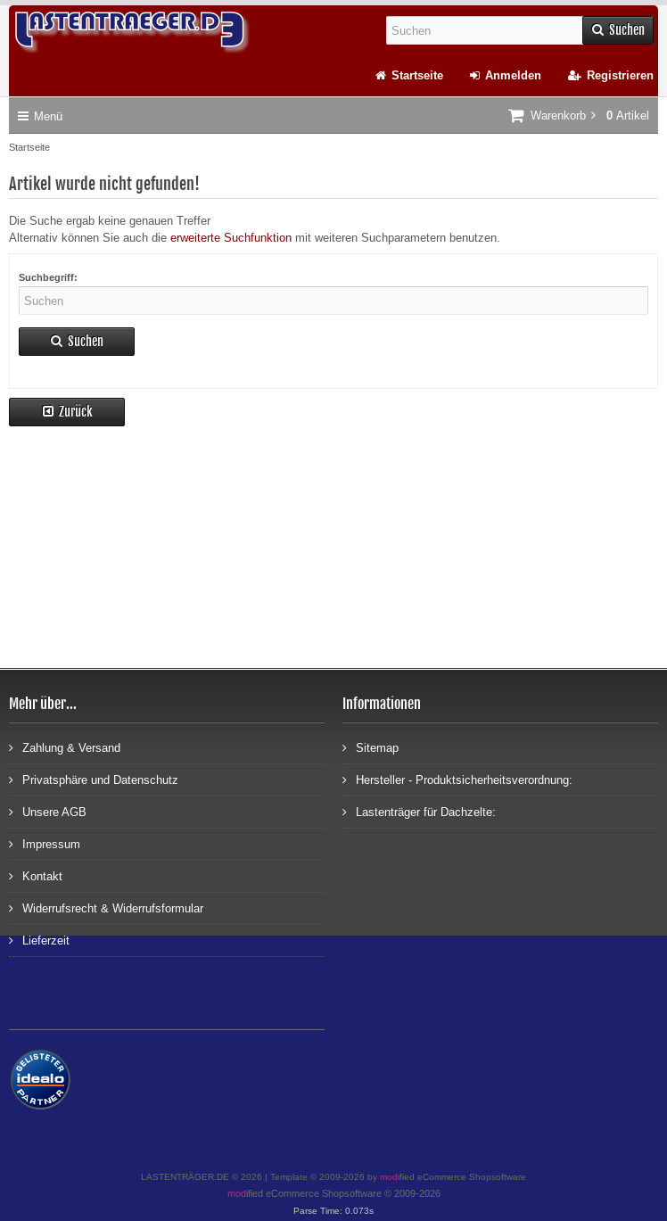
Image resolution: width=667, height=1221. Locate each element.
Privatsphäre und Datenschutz (93, 779)
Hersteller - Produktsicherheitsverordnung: (457, 779)
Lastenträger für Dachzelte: (419, 811)
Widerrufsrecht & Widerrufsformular (106, 907)
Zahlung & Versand (64, 747)
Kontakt (35, 875)
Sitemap (370, 747)
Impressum (44, 843)
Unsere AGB (47, 811)
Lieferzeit (39, 939)
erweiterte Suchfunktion (231, 237)
